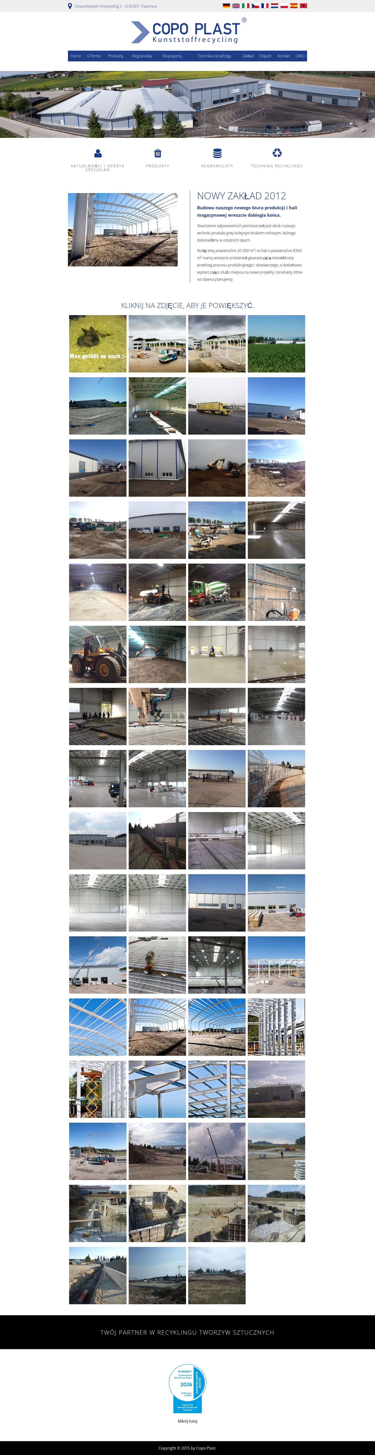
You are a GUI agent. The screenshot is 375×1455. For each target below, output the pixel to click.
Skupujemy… (173, 56)
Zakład (248, 56)
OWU (300, 56)
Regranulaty (142, 56)
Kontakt (283, 56)
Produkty (115, 56)
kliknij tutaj (187, 1393)
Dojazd (265, 56)
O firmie (94, 56)
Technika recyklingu (214, 56)
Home (76, 56)
